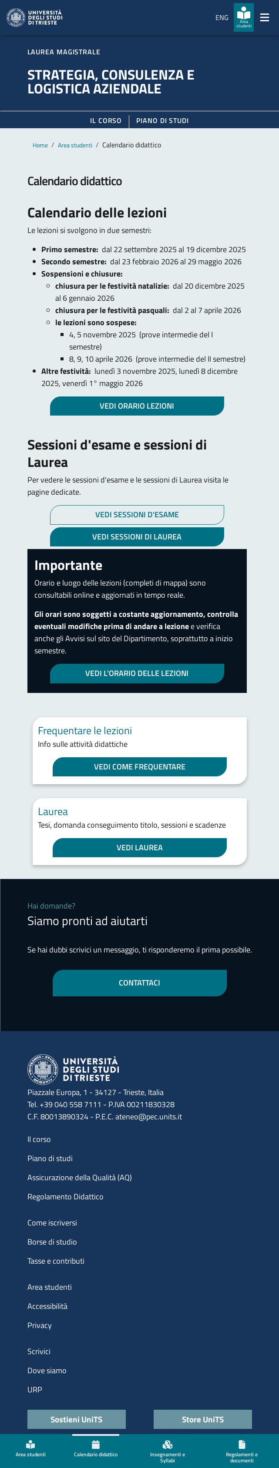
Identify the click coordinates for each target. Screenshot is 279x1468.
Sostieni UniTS (76, 1419)
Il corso (106, 120)
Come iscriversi (52, 1222)
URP (34, 1389)
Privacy (39, 1325)
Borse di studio (52, 1242)
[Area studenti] (244, 17)
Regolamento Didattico (65, 1196)
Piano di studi (50, 1158)
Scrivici (38, 1351)
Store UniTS (203, 1419)
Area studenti (75, 145)
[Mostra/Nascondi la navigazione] (264, 17)
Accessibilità (47, 1306)
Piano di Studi (162, 120)
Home (40, 145)
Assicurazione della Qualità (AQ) (79, 1177)
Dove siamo (47, 1370)
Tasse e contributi (55, 1261)
